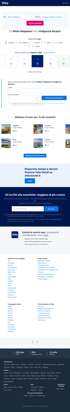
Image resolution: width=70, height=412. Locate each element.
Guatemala (60, 364)
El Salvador (23, 364)
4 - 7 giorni (47, 43)
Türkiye (40, 390)
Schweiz (54, 378)
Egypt (5, 387)
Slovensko (43, 378)
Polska (13, 378)
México (13, 367)
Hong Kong (34, 387)
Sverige (36, 378)
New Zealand (60, 389)
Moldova (43, 376)
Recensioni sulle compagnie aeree (48, 270)
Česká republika (34, 373)
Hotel (9, 274)
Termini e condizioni (44, 311)
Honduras (7, 367)
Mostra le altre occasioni (35, 156)
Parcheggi (11, 290)
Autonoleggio (12, 276)
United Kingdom (9, 381)
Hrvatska (17, 376)
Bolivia (13, 364)
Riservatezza (42, 320)
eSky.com (32, 395)
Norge (57, 376)
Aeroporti (41, 272)
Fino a (37, 17)
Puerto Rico (37, 367)
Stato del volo (42, 263)
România (30, 378)
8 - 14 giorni (59, 43)
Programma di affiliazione (46, 309)
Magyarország (35, 376)
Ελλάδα (11, 376)
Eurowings (11, 324)
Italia (28, 376)
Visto (9, 286)
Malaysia (41, 387)
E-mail (10, 87)
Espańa (58, 373)
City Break (11, 263)
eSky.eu (26, 395)
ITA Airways (11, 327)
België (6, 373)
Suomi (49, 378)
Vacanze (10, 265)
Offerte (10, 283)
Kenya (10, 387)
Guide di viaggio (42, 279)
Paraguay (45, 367)
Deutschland (51, 373)
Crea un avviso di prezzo (54, 98)
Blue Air (10, 318)
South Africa (7, 390)
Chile (17, 364)
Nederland (50, 376)
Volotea (10, 313)
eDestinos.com (40, 395)
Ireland (23, 376)
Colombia (31, 364)
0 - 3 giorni (36, 43)
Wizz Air (10, 311)
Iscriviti (51, 209)
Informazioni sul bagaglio (45, 276)
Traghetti (10, 281)
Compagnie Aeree (43, 265)
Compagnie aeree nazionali (46, 267)
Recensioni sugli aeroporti (46, 274)
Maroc (15, 387)
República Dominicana (49, 364)
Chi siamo (41, 306)
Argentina (7, 364)
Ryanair (10, 306)
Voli (9, 261)
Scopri (30, 181)
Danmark (43, 373)
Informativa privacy (44, 315)
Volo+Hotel (11, 270)
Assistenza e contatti (44, 318)
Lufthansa (11, 320)
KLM (9, 322)
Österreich (7, 378)
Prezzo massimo (13, 94)
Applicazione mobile (44, 261)
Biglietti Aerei (12, 272)
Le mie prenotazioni (44, 313)
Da (5, 17)
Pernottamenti (12, 267)
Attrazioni (11, 295)
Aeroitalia (11, 331)
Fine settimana (23, 43)
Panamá (26, 367)
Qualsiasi (11, 43)
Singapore (34, 390)
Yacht (9, 279)
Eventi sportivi (12, 297)
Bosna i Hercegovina (15, 373)
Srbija (24, 378)
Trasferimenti (12, 292)
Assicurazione (12, 288)
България (25, 373)
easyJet (10, 309)
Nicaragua (19, 367)
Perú (31, 367)
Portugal (19, 378)
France (6, 376)
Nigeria (20, 387)
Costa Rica (38, 364)
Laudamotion (12, 329)
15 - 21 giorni (36, 46)
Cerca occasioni (35, 23)
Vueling (10, 315)
